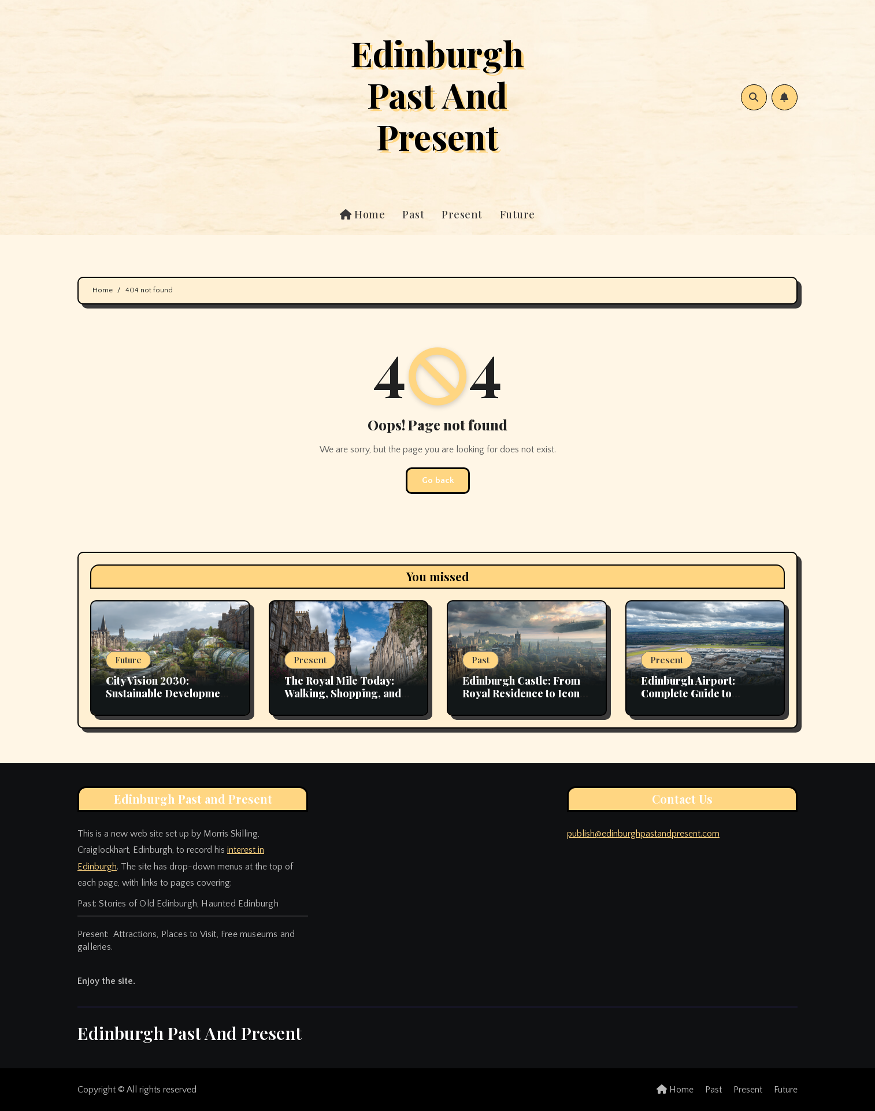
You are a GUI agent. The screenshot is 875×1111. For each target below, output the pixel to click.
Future (517, 214)
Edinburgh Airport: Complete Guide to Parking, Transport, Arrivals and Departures (700, 699)
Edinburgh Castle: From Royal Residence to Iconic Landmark (525, 693)
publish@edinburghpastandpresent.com (643, 833)
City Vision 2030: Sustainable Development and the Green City (167, 693)
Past (413, 214)
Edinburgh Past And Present (437, 94)
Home (362, 214)
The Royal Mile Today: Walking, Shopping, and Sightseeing (342, 693)
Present (462, 214)
